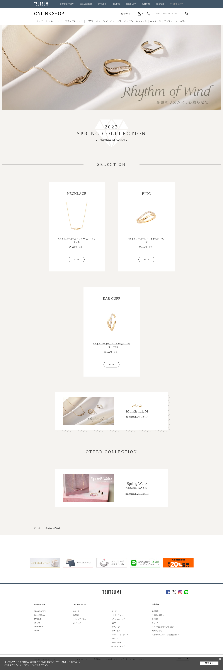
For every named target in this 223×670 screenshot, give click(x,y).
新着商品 (76, 620)
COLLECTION (86, 4)
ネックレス (155, 21)
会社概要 (155, 617)
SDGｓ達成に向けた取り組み (163, 632)
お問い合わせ (157, 636)
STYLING (102, 4)
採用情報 (155, 624)
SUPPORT (146, 4)
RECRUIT (160, 4)
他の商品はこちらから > (137, 422)
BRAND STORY (67, 4)
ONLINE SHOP (176, 4)
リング (39, 21)
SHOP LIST (131, 4)
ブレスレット (170, 21)
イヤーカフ (115, 21)
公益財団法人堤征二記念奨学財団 (164, 640)
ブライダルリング (74, 21)
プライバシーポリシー (21, 665)
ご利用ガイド (125, 13)
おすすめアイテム (79, 624)
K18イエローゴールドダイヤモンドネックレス (76, 240)
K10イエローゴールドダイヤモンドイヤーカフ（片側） (111, 348)
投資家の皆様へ (157, 620)
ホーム (37, 533)
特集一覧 (76, 617)
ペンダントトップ (118, 652)
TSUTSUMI (41, 4)
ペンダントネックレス (135, 21)
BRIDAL (116, 4)
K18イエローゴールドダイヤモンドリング (146, 240)
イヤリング (101, 21)
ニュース (155, 628)
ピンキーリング (54, 21)
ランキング (77, 628)
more (76, 262)
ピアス (89, 21)
